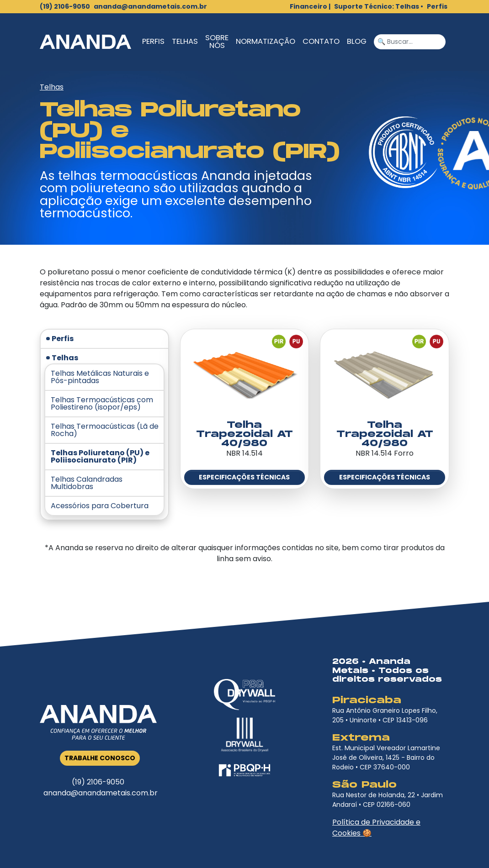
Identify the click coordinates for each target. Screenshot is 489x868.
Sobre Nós (217, 41)
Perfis (437, 6)
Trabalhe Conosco (99, 758)
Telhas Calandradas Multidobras (86, 483)
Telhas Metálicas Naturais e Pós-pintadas (100, 377)
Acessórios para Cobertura (100, 506)
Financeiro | (310, 6)
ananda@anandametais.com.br (150, 6)
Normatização (265, 41)
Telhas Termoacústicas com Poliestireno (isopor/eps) (102, 403)
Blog (357, 41)
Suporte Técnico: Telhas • (378, 6)
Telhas (185, 41)
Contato (321, 41)
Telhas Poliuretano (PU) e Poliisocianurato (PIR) (100, 456)
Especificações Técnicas (244, 477)
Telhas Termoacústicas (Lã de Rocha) (105, 430)
